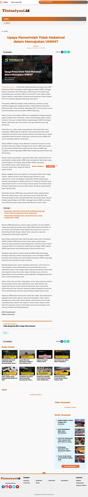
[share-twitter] (65, 52)
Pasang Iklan (80, 483)
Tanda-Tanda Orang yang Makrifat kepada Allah (65, 457)
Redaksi (78, 480)
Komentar (7, 52)
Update (50, 166)
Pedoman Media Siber (82, 485)
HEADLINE (51, 480)
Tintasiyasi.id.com (8, 87)
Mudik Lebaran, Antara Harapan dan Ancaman (65, 422)
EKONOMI (39, 480)
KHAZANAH (64, 480)
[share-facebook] (62, 52)
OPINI (5, 333)
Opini (4, 390)
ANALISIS (26, 480)
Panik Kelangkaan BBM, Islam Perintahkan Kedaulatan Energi (64, 431)
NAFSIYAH (26, 483)
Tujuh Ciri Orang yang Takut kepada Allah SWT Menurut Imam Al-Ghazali (65, 440)
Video (7, 23)
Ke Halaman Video (70, 407)
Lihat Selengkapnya (70, 466)
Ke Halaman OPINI (36, 394)
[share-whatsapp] (68, 52)
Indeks (6, 19)
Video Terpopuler (62, 402)
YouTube (19, 487)
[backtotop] (44, 474)
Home (6, 2)
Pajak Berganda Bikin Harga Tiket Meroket (19, 326)
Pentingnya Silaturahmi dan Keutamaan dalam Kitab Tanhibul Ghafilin (64, 449)
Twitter (14, 487)
